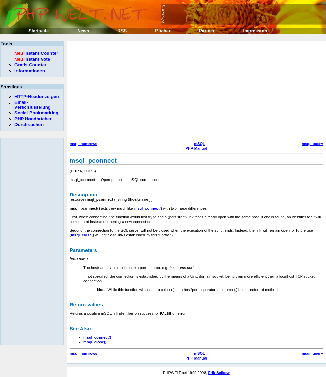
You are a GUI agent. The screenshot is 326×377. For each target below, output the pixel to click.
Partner (207, 30)
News (83, 30)
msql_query (312, 144)
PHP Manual (196, 148)
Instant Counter (36, 53)
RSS (122, 30)
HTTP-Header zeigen (36, 96)
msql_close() (82, 235)
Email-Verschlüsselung (32, 105)
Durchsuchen (29, 124)
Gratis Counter (30, 65)
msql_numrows (83, 144)
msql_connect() (148, 208)
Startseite (38, 30)
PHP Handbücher (33, 118)
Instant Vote (32, 59)
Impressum (255, 30)
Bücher (163, 30)
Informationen (29, 70)
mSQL (199, 144)
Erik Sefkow (218, 371)
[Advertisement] (176, 92)
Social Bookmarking (36, 112)
